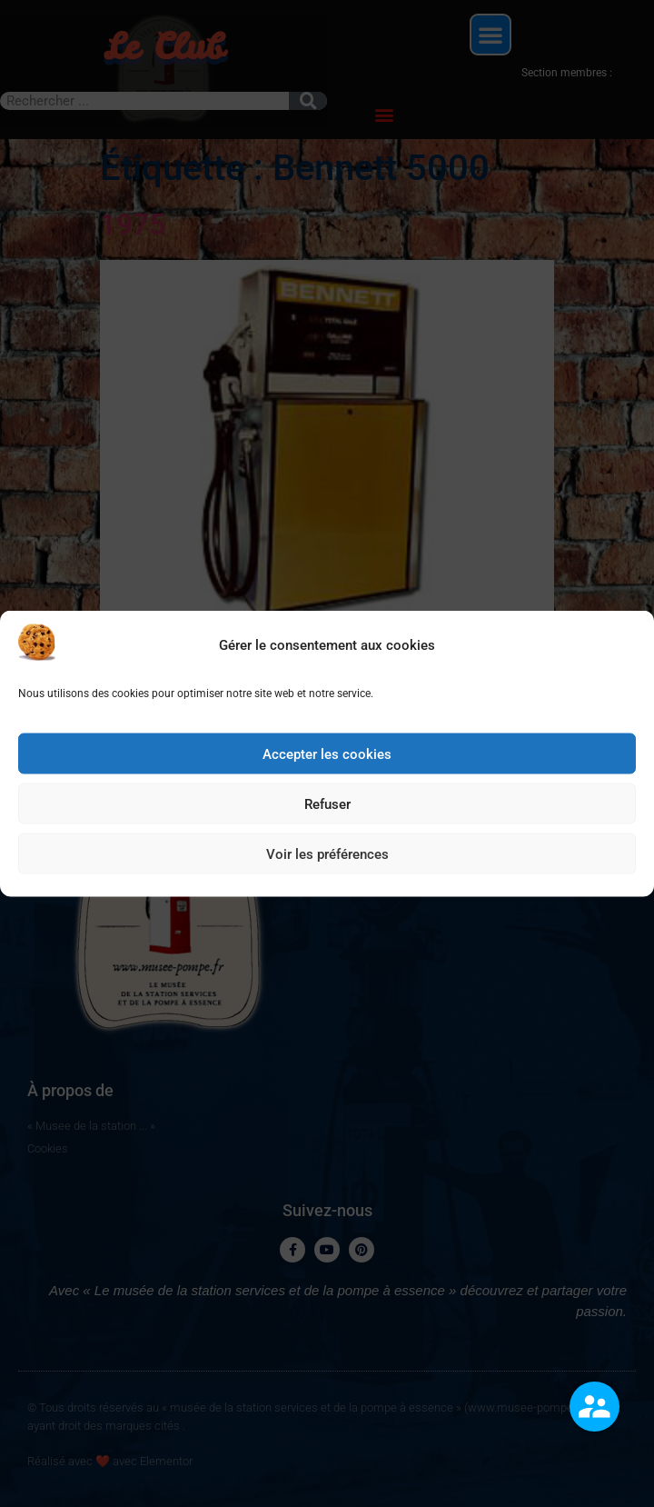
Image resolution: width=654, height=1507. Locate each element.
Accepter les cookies (327, 761)
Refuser (327, 811)
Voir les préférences (327, 861)
